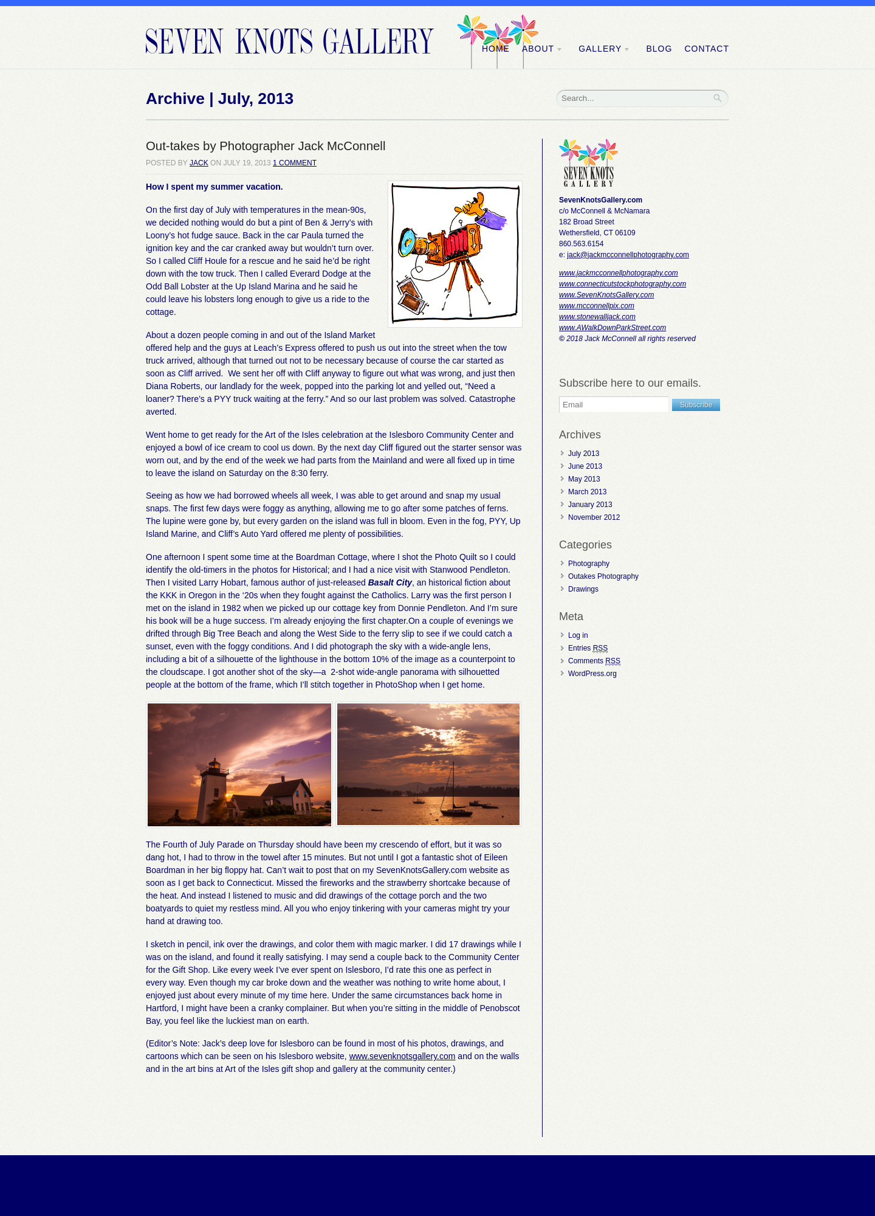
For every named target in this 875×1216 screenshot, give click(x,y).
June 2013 (585, 466)
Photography (588, 563)
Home (496, 49)
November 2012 (594, 517)
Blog (659, 49)
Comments (594, 661)
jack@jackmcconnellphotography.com (628, 254)
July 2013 (583, 453)
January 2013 (590, 504)
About (542, 49)
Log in (578, 635)
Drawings (583, 589)
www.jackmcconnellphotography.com (618, 273)
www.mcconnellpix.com (596, 306)
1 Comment (295, 163)
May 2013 (584, 479)
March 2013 (587, 492)
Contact (706, 49)
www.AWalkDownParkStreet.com (612, 327)
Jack (199, 163)
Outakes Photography (603, 576)
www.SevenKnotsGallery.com (606, 295)
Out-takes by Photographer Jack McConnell (265, 146)
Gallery (604, 49)
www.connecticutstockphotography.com (622, 284)
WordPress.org (592, 673)
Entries (588, 648)
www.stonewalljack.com (597, 317)
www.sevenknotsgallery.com (402, 1056)
